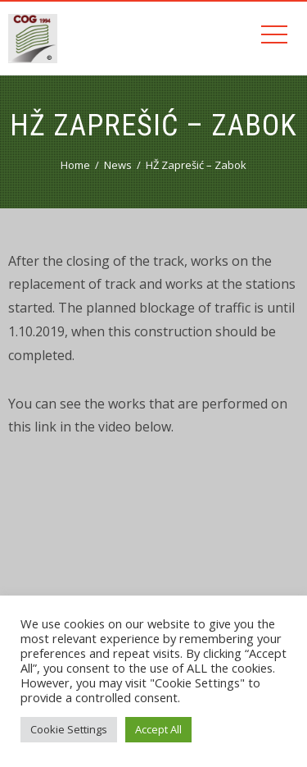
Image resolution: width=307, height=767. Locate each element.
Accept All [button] (158, 729)
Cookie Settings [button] (68, 729)
